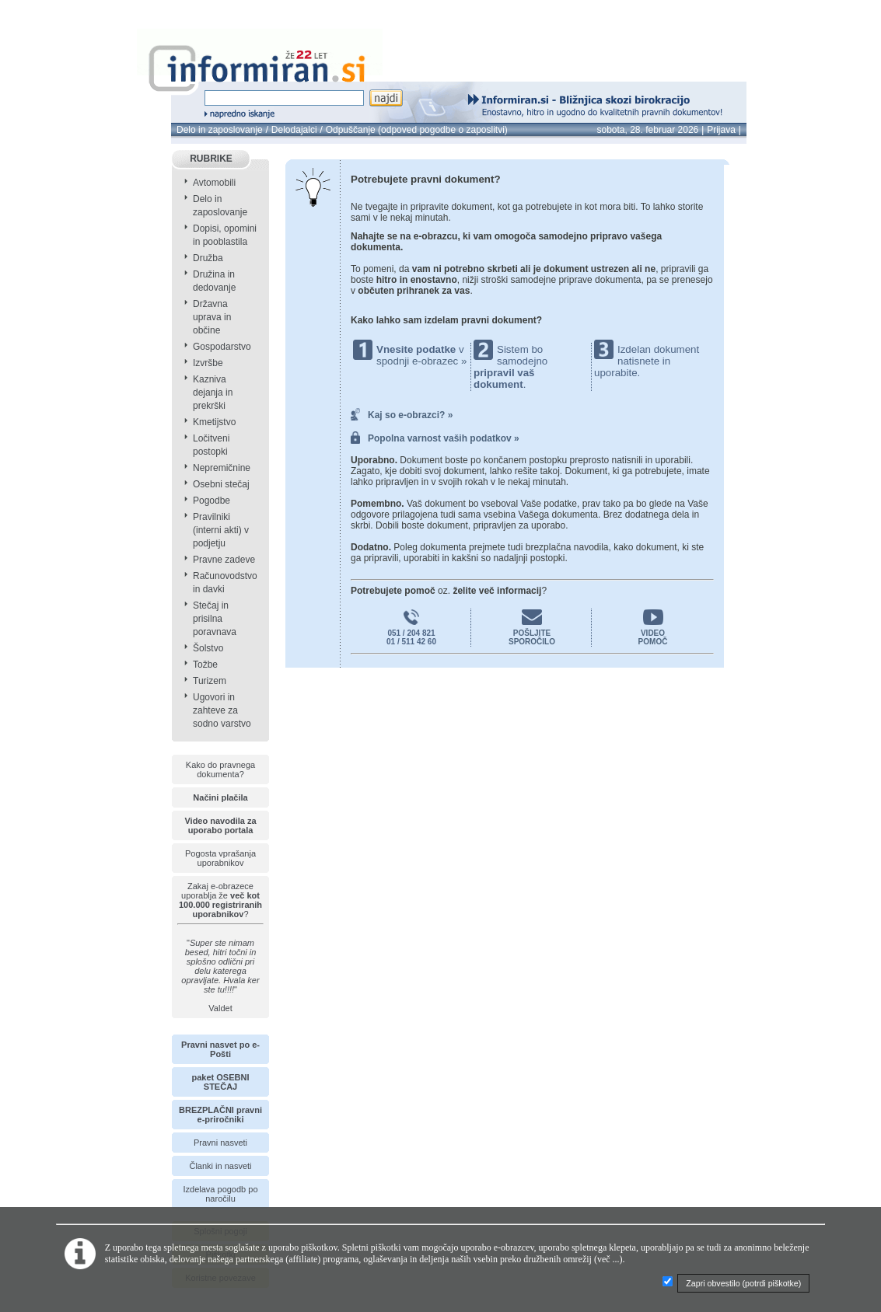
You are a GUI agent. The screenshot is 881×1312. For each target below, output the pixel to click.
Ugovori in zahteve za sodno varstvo (222, 710)
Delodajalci (294, 129)
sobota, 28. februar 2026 (648, 129)
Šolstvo (208, 648)
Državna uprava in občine (212, 317)
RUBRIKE (211, 158)
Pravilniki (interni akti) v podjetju (221, 530)
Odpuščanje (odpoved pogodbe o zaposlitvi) (417, 129)
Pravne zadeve (224, 559)
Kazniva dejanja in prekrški (212, 392)
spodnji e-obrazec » (421, 361)
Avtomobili (214, 182)
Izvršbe (208, 363)
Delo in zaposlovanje (220, 129)
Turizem (209, 680)
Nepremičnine (221, 467)
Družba (208, 258)
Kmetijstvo (214, 422)
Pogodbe (211, 500)
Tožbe (205, 664)
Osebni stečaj (221, 484)
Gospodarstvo (222, 346)
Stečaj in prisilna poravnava (214, 618)
